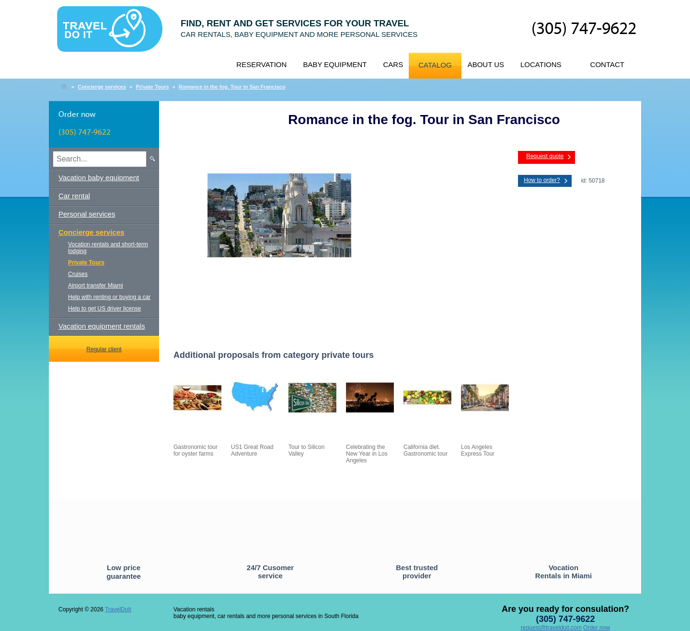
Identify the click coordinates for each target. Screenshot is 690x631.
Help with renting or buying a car (109, 297)
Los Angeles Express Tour (477, 450)
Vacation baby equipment (98, 177)
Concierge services (102, 87)
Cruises (78, 274)
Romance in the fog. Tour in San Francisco (232, 87)
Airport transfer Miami (95, 285)
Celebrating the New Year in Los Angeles (367, 454)
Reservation (261, 64)
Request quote (545, 156)
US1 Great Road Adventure (252, 450)
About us (486, 64)
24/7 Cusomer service (270, 571)
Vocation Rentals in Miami (563, 571)
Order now (596, 627)
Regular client (103, 349)
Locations (541, 64)
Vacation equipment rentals (101, 326)
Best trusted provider (417, 571)
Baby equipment (335, 64)
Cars (393, 64)
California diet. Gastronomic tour (425, 450)
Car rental (74, 196)
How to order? (542, 180)
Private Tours (152, 87)
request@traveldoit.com (551, 627)
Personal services (86, 214)
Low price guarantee (123, 571)
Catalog (434, 65)
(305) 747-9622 (583, 29)
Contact (607, 64)
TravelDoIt (114, 34)
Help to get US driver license (104, 308)
